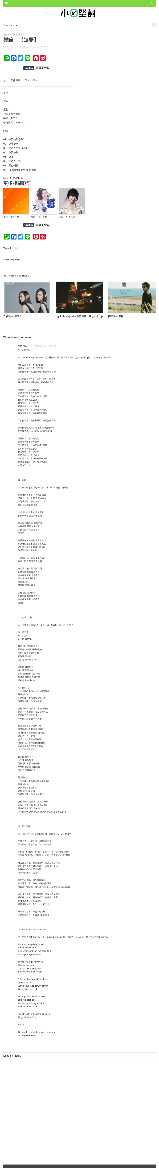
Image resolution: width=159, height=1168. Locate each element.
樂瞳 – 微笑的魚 (11, 217)
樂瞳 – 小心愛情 (39, 217)
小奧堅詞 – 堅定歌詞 (15, 1163)
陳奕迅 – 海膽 (115, 316)
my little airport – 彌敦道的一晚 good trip (79, 316)
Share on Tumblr (28, 68)
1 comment (43, 47)
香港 (15, 34)
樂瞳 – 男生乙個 (67, 217)
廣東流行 (22, 34)
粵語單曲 (7, 34)
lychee (6, 47)
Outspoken (127, 1163)
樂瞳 (16, 248)
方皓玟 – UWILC (12, 316)
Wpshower (148, 1163)
